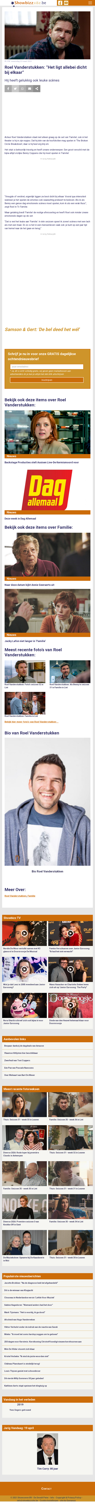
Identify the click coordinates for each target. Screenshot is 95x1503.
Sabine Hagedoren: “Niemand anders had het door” (28, 1305)
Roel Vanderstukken (15, 896)
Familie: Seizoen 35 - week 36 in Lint (66, 1120)
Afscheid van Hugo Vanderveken (19, 1320)
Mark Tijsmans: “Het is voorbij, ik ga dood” (24, 1312)
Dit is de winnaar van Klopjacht (18, 1290)
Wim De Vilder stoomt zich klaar (19, 1349)
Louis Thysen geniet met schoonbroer (22, 1371)
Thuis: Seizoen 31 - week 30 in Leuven (67, 1257)
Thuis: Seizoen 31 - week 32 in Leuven (67, 1153)
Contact (46, 1488)
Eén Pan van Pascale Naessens (19, 1068)
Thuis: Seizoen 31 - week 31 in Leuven (67, 1188)
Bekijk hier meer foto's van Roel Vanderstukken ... (32, 721)
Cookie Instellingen (49, 1500)
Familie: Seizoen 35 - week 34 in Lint (66, 1221)
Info (52, 1497)
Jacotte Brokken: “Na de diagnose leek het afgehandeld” (31, 1283)
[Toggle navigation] (90, 3)
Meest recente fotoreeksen (21, 1089)
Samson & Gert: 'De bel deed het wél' (42, 329)
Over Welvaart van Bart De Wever (19, 1075)
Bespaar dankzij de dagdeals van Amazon (24, 1046)
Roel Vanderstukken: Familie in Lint (21, 716)
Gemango (71, 1500)
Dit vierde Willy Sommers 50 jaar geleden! (24, 1378)
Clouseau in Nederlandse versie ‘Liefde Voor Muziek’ (29, 1297)
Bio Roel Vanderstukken (47, 871)
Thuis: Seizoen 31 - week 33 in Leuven (21, 1120)
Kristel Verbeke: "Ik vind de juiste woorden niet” (26, 1356)
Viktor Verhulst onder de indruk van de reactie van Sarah (31, 1327)
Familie (31, 896)
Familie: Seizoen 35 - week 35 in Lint (20, 1188)
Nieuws (11, 456)
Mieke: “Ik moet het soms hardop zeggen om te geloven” (31, 1334)
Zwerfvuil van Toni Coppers (17, 1060)
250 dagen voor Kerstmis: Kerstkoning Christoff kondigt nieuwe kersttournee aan (43, 1342)
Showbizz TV (12, 918)
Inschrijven (46, 380)
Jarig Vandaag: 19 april (19, 1428)
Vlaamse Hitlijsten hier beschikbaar (21, 1053)
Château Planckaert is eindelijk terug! (22, 1364)
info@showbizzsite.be (27, 1500)
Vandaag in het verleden (19, 1399)
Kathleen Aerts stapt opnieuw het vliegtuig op (25, 1386)
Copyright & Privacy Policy (68, 1497)
